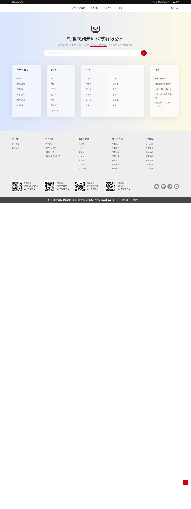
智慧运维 (115, 156)
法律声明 (136, 200)
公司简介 (15, 144)
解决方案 (115, 168)
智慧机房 (115, 144)
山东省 (81, 156)
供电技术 (149, 152)
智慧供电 (115, 152)
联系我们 (15, 148)
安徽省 (81, 152)
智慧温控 (115, 148)
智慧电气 (115, 160)
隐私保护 (125, 200)
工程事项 (149, 160)
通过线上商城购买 (52, 156)
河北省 (81, 148)
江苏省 (81, 164)
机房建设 (149, 144)
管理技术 (149, 156)
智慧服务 (115, 164)
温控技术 (149, 148)
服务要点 (149, 164)
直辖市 (81, 144)
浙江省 (81, 160)
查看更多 (82, 168)
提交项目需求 (50, 148)
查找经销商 (49, 152)
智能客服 (49, 144)
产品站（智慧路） (98, 45)
